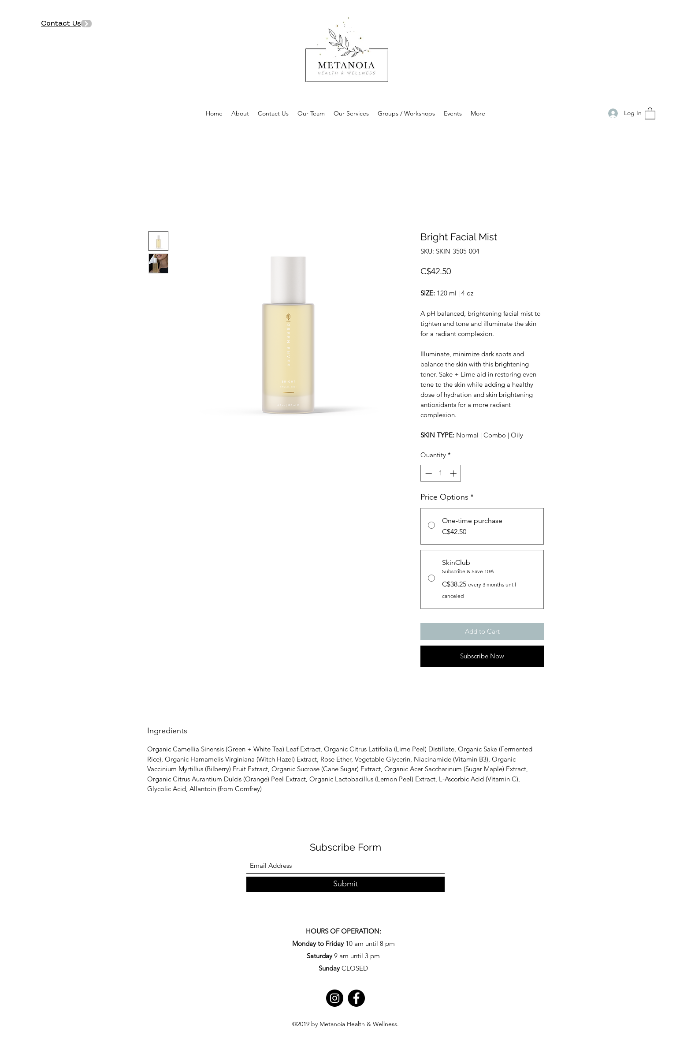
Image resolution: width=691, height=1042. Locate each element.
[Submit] (345, 884)
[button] (650, 113)
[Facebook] (356, 998)
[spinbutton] (441, 473)
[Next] (86, 23)
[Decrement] (428, 473)
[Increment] (454, 473)
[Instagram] (334, 998)
